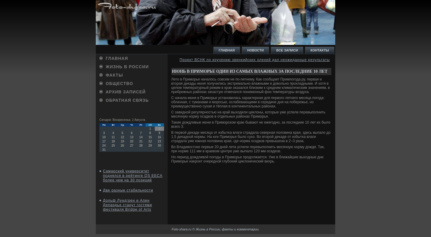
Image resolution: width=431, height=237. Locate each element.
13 (131, 137)
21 (140, 141)
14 (140, 137)
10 (104, 137)
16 (159, 137)
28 (140, 145)
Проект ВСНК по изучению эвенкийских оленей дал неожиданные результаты (255, 60)
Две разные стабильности (128, 190)
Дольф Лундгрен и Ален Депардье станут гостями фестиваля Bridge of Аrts (127, 205)
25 (113, 145)
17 (104, 141)
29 (150, 145)
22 (150, 141)
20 (131, 141)
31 (104, 149)
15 (150, 137)
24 (104, 145)
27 (131, 145)
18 (113, 141)
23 (159, 141)
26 (122, 145)
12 (122, 137)
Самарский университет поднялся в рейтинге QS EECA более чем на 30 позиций (133, 175)
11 (113, 137)
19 (122, 141)
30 (159, 145)
